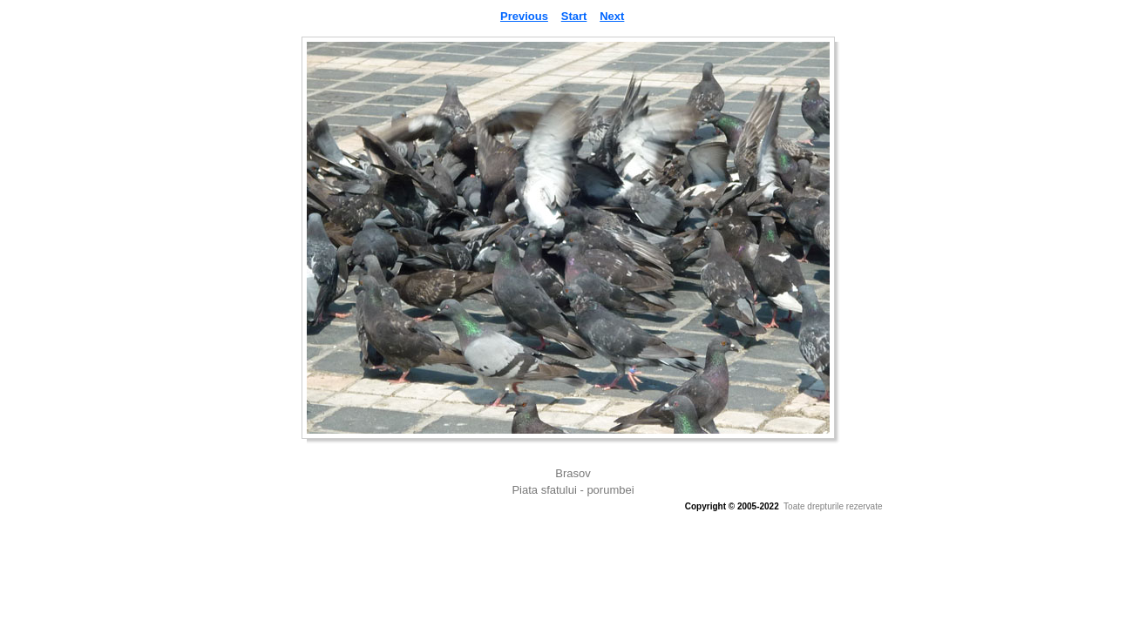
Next (612, 16)
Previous (524, 16)
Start (574, 16)
